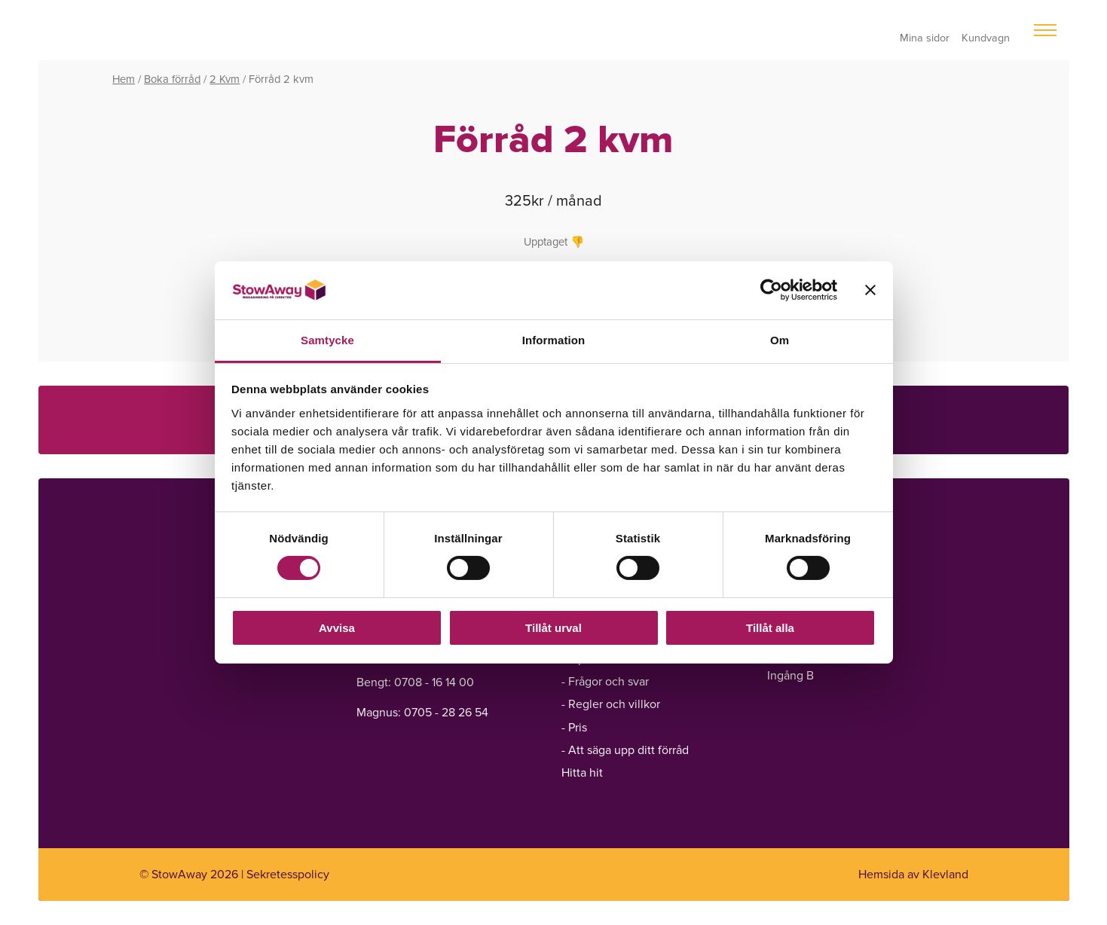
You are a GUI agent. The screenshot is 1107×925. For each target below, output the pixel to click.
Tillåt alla (770, 627)
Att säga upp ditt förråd (628, 750)
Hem (123, 79)
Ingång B (790, 675)
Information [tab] (554, 340)
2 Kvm (224, 79)
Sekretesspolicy (287, 874)
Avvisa (337, 627)
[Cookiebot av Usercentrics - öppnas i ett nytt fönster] (771, 290)
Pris (577, 727)
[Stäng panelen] (870, 290)
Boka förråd (172, 79)
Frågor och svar (608, 681)
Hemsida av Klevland (913, 874)
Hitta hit (582, 772)
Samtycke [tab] (327, 340)
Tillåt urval (553, 627)
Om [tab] (779, 340)
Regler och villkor (614, 704)
